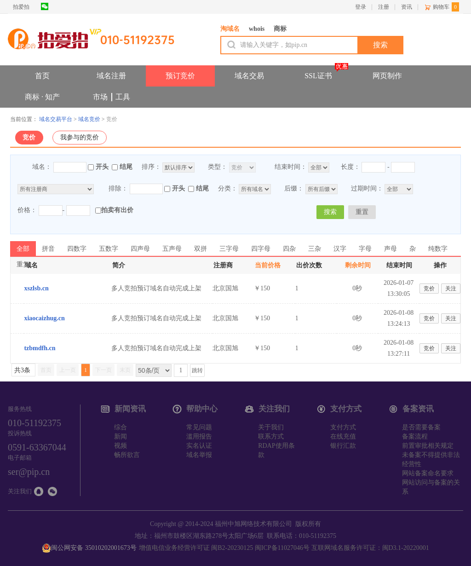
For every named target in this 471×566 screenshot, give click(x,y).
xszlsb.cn (36, 288)
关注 (450, 288)
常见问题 (199, 427)
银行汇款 (343, 445)
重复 (23, 264)
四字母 (260, 248)
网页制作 (387, 76)
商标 (280, 28)
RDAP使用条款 (276, 450)
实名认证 (199, 445)
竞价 (29, 137)
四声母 (140, 248)
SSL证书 (318, 76)
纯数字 (438, 248)
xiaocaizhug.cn (44, 318)
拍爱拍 (21, 7)
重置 (362, 211)
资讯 (406, 7)
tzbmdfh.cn (39, 348)
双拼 (200, 248)
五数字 (108, 248)
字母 (365, 248)
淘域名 (230, 28)
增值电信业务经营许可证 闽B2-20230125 (196, 547)
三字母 (229, 248)
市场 (100, 97)
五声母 (172, 248)
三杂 (314, 248)
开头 (102, 166)
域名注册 (111, 76)
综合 (120, 427)
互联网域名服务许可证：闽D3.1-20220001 (370, 547)
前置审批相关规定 (428, 445)
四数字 (76, 248)
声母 (390, 248)
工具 (122, 97)
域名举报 (199, 454)
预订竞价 (180, 76)
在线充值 (343, 436)
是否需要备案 (421, 427)
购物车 (441, 7)
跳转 (197, 370)
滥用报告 (199, 436)
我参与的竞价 (79, 137)
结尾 (126, 166)
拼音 (48, 248)
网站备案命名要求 (428, 473)
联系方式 (271, 436)
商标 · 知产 (42, 97)
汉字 (339, 248)
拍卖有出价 (114, 210)
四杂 (289, 248)
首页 (42, 76)
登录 (360, 7)
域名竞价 (89, 119)
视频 (120, 445)
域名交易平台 (55, 119)
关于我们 (271, 427)
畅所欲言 (127, 454)
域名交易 (249, 76)
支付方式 (343, 427)
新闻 (120, 436)
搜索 (330, 211)
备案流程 (415, 436)
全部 (23, 248)
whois (256, 28)
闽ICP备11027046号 (282, 547)
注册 (383, 7)
